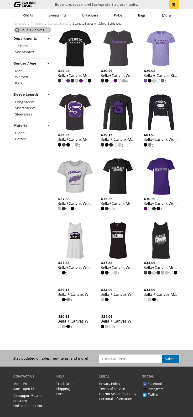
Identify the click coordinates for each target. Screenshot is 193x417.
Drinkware (90, 15)
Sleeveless (23, 114)
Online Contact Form (29, 405)
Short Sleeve (25, 108)
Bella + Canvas (29, 29)
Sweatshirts (58, 15)
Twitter (150, 394)
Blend (20, 133)
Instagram (153, 389)
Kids (18, 83)
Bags (142, 15)
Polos (118, 15)
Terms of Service (112, 388)
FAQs (60, 393)
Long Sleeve (25, 102)
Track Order (65, 383)
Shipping (63, 388)
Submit (171, 358)
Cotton (20, 139)
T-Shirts (27, 15)
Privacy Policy (109, 383)
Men (18, 71)
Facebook (152, 383)
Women (21, 77)
